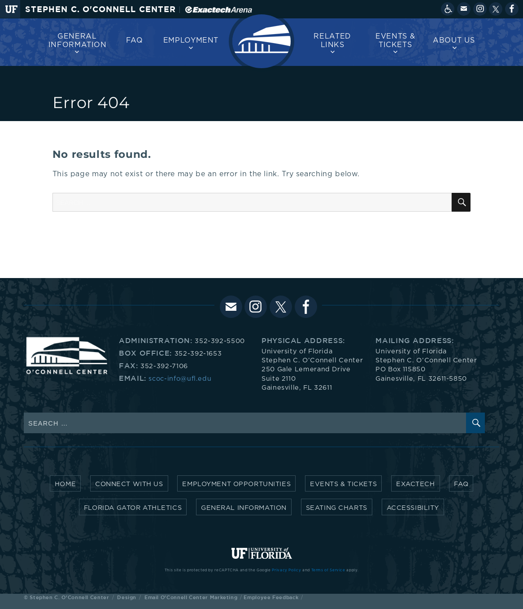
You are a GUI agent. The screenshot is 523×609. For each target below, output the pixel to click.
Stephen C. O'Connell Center (100, 9)
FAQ (134, 40)
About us (454, 40)
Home (65, 484)
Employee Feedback (271, 597)
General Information (77, 40)
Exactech (415, 484)
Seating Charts (336, 508)
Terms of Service (328, 570)
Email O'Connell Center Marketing (190, 597)
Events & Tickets (395, 40)
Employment (190, 40)
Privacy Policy (286, 570)
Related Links (332, 40)
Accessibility (413, 508)
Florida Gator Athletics (133, 508)
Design (126, 597)
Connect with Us (129, 484)
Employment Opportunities (236, 484)
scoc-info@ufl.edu (179, 378)
